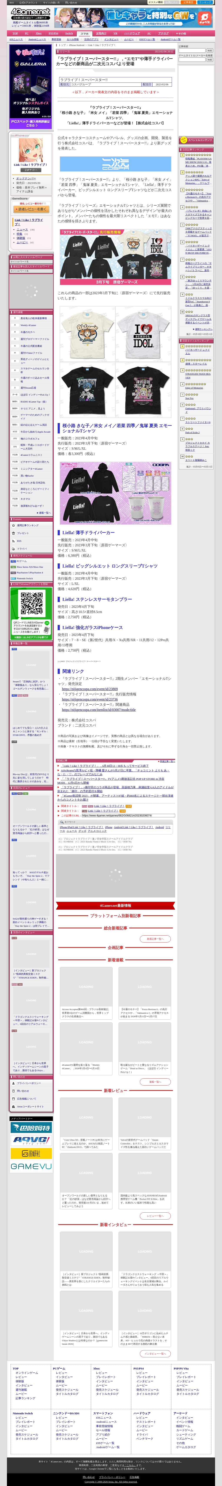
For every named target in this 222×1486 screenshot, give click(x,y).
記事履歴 (188, 2)
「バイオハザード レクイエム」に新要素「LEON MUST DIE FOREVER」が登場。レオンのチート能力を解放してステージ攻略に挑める (198, 249)
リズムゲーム (184, 1438)
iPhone (108, 827)
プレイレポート (106, 1377)
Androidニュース (37, 39)
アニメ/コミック (97, 830)
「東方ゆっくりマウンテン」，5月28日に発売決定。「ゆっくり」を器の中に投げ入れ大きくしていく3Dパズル (198, 284)
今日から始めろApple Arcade (36, 431)
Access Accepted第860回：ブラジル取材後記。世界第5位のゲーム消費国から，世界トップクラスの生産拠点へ (86, 1013)
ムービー (129, 39)
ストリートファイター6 (198, 422)
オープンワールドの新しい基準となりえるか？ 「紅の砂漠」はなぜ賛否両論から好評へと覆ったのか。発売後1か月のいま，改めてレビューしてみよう (31, 830)
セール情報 (73, 39)
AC (149, 33)
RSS (12, 2)
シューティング (186, 1434)
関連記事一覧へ (167, 761)
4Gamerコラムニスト (31, 455)
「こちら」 (130, 1465)
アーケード (180, 1413)
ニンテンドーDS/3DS (66, 1413)
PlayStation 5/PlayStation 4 (30, 572)
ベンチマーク (144, 1438)
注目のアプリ (91, 39)
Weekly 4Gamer (28, 325)
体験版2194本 (41, 25)
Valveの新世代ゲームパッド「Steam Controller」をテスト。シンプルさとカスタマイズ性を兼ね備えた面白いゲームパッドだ (144, 1143)
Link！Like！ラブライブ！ (31, 164)
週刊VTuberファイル (31, 353)
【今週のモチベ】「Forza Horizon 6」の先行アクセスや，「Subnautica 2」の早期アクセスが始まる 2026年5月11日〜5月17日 (145, 1013)
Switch (69, 33)
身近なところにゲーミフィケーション (35, 491)
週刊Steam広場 (28, 387)
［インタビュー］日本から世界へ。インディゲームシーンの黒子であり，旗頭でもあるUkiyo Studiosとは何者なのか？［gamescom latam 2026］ (31, 1067)
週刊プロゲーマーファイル (35, 339)
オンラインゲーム (27, 1372)
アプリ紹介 (103, 1434)
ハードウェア (132, 33)
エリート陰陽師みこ (196, 460)
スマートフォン (103, 1413)
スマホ (84, 33)
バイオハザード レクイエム (197, 352)
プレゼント (23, 533)
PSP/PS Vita (181, 1368)
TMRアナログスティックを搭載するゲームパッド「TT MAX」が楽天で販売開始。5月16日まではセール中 (198, 232)
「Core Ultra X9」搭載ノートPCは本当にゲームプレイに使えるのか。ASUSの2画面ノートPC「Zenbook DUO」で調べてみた (86, 1143)
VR (115, 33)
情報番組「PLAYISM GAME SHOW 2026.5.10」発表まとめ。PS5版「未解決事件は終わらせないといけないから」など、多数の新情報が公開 (198, 162)
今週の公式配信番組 (31, 346)
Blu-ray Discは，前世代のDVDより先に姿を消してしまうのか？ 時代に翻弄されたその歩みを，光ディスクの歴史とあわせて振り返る (31, 778)
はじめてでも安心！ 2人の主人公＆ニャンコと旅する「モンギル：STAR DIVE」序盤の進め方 (31, 731)
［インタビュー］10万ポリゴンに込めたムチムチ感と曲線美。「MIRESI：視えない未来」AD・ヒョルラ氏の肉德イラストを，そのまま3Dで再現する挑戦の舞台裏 (144, 1338)
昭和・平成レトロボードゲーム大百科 (35, 447)
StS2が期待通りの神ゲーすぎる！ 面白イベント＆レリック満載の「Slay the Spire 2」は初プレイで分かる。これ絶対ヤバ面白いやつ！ (31, 922)
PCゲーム (22, 561)
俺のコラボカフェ (30, 438)
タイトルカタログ (67, 1393)
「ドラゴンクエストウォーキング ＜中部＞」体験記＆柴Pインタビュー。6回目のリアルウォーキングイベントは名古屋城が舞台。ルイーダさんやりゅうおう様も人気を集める (31, 1021)
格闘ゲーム (183, 1426)
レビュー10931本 (21, 25)
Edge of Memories (194, 387)
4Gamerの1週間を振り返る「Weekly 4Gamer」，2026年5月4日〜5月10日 (81, 1067)
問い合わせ (71, 2)
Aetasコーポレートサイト (30, 1106)
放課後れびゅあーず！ (32, 506)
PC (26, 33)
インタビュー (111, 39)
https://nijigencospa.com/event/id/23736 (90, 699)
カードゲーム (184, 1430)
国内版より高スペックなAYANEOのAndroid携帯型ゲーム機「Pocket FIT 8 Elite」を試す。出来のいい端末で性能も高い (144, 1199)
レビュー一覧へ (155, 1216)
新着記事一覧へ (155, 939)
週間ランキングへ (203, 329)
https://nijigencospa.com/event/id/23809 (90, 689)
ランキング (205, 2)
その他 (180, 1443)
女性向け (101, 33)
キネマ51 (25, 499)
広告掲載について (26, 1098)
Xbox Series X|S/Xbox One (30, 567)
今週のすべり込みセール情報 (35, 379)
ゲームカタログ (186, 1447)
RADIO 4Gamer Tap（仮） (34, 401)
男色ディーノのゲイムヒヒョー (35, 361)
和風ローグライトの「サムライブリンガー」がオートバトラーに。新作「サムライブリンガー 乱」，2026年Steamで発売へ (198, 267)
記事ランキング (25, 1398)
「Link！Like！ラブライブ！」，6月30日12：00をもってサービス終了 (105, 765)
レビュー (21, 1377)
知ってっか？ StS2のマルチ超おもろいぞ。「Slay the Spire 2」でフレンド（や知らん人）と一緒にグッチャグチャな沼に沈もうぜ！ (31, 876)
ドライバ (22, 548)
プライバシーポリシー (29, 1083)
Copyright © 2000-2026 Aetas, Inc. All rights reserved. (111, 1481)
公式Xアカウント (28, 2)
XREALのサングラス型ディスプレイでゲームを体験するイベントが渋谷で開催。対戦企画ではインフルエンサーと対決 (198, 319)
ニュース (22, 229)
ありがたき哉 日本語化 (33, 482)
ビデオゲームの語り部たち (35, 462)
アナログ (163, 33)
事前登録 (56, 39)
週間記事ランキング (28, 525)
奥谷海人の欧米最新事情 (34, 318)
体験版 (21, 238)
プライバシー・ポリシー (112, 1477)
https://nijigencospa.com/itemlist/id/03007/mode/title (99, 710)
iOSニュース (16, 39)
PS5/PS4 (53, 33)
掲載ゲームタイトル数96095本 (30, 22)
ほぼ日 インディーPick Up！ (36, 394)
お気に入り (172, 2)
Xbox (38, 33)
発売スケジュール (67, 1389)
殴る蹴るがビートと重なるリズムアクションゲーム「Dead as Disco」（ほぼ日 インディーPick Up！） (144, 1068)
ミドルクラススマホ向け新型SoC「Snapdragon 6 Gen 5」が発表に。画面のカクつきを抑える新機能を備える (198, 302)
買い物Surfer (27, 475)
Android (159, 827)
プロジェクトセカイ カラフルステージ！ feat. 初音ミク (197, 446)
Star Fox (189, 398)
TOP (15, 33)
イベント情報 (184, 1421)
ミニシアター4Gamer (31, 468)
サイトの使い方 (51, 2)
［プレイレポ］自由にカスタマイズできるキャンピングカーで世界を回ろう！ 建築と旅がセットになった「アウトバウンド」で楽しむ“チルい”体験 (198, 214)
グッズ (82, 830)
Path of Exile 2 (192, 432)
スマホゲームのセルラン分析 (35, 370)
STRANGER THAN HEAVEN (198, 376)
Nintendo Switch (25, 578)
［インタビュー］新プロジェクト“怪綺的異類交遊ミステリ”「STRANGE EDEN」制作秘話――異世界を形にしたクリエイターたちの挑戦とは (31, 974)
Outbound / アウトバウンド (198, 410)
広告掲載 (134, 1477)
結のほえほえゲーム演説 (34, 424)
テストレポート (146, 1421)
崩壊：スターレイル (196, 363)
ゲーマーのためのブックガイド (35, 417)
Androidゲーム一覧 (171, 39)
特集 (19, 233)
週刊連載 (21, 1389)
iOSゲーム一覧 (147, 39)
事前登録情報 (104, 1426)
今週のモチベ (28, 332)
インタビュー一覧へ (155, 1353)
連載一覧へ (45, 512)
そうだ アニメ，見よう (33, 408)
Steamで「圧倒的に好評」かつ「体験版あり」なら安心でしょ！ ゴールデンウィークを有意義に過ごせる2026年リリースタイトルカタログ (31, 685)
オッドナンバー (26, 178)
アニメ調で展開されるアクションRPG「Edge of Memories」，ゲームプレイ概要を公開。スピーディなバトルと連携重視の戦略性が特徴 (198, 180)
